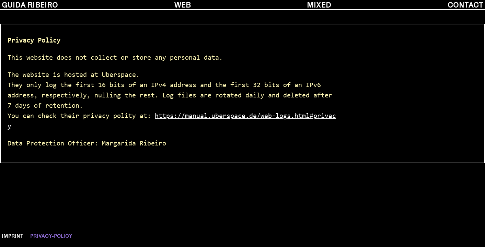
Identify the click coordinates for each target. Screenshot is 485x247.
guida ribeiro (30, 4)
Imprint (12, 236)
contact (465, 4)
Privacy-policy (51, 236)
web (182, 4)
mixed (319, 4)
